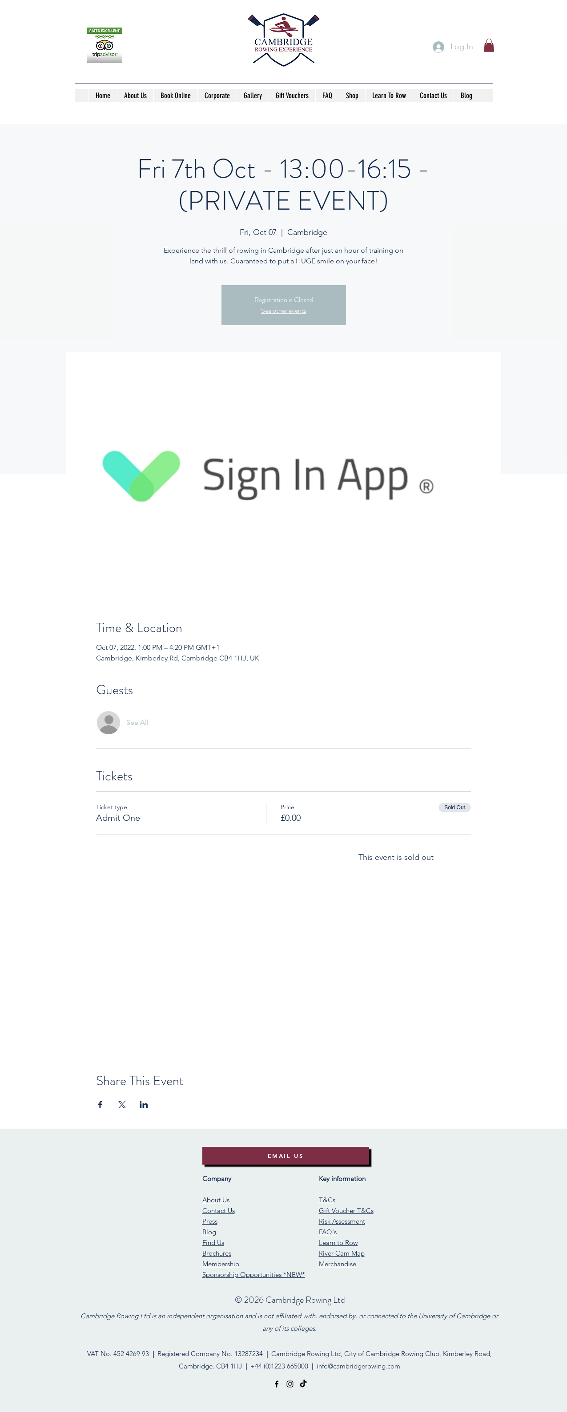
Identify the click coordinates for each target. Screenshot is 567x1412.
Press (209, 1221)
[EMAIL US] (285, 1156)
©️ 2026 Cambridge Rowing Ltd (290, 1299)
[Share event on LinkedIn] (144, 1104)
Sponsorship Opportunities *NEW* (253, 1274)
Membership (220, 1264)
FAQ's (328, 1232)
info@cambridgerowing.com (358, 1366)
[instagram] (290, 1384)
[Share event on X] (122, 1104)
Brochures (216, 1253)
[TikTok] (303, 1384)
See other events (283, 310)
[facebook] (276, 1384)
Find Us (213, 1242)
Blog (209, 1232)
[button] (489, 45)
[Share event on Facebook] (100, 1104)
